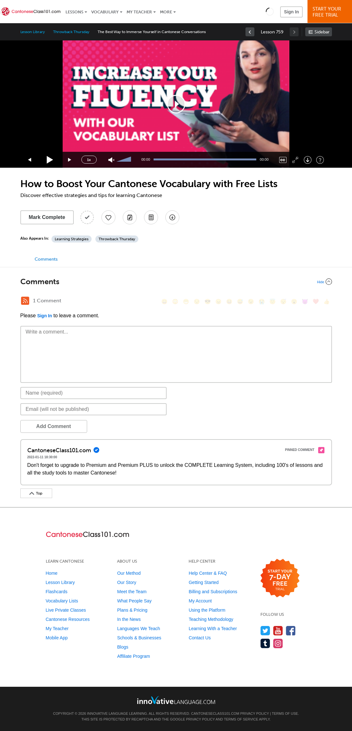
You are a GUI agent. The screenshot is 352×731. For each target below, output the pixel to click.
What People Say (134, 600)
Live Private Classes (66, 610)
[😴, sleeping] (283, 301)
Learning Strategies (71, 239)
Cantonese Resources (68, 619)
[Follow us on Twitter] (265, 631)
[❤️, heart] (315, 301)
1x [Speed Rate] (89, 160)
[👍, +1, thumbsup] (326, 301)
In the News (129, 619)
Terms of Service (241, 719)
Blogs (122, 647)
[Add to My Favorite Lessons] (108, 217)
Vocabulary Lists (62, 600)
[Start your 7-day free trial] (280, 578)
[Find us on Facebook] (291, 631)
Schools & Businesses (139, 637)
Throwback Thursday (71, 32)
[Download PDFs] (151, 217)
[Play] (50, 160)
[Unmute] (111, 160)
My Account (200, 600)
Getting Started (203, 582)
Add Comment (53, 426)
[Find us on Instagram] (278, 643)
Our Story (126, 582)
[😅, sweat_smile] (240, 301)
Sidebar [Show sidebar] (321, 32)
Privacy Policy (254, 713)
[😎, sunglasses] (207, 301)
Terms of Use (285, 713)
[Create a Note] (130, 217)
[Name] (93, 393)
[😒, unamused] (196, 301)
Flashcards (56, 591)
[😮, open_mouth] (294, 301)
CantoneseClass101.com (215, 713)
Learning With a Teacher (213, 628)
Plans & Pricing (132, 610)
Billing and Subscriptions (213, 591)
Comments (46, 259)
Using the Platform (207, 610)
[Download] (308, 160)
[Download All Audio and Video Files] (172, 217)
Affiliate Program (133, 656)
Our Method (129, 573)
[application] (176, 104)
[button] (270, 11)
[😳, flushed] (175, 301)
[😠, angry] (218, 301)
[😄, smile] (164, 301)
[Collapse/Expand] (176, 281)
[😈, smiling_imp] (305, 301)
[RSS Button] (25, 301)
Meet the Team (131, 591)
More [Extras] (166, 12)
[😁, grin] (186, 301)
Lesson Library (32, 32)
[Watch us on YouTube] (278, 631)
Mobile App (57, 637)
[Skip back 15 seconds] (30, 160)
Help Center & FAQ (208, 573)
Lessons (74, 12)
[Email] (93, 409)
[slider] (124, 160)
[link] (249, 31)
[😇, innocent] (272, 301)
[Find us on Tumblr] (265, 643)
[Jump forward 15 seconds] (70, 160)
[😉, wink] (250, 301)
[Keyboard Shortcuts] (320, 160)
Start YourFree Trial (331, 12)
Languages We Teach (138, 628)
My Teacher (139, 12)
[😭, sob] (261, 301)
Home (52, 573)
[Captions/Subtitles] (283, 160)
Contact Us (200, 637)
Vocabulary (105, 12)
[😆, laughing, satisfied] (229, 301)
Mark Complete (47, 217)
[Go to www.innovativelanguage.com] (176, 700)
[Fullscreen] (295, 160)
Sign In (291, 11)
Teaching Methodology (211, 619)
